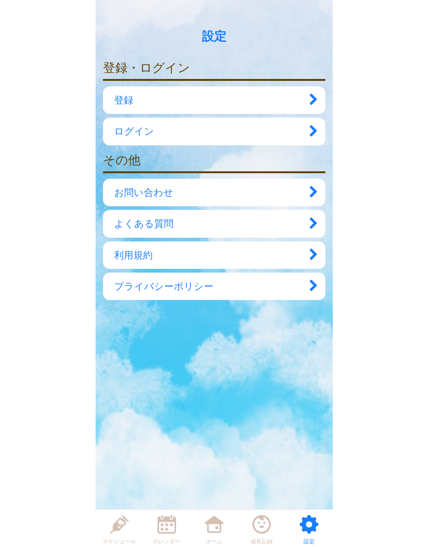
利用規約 (212, 255)
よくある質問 (212, 223)
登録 (212, 100)
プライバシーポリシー (212, 286)
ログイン (212, 131)
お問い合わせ (212, 192)
